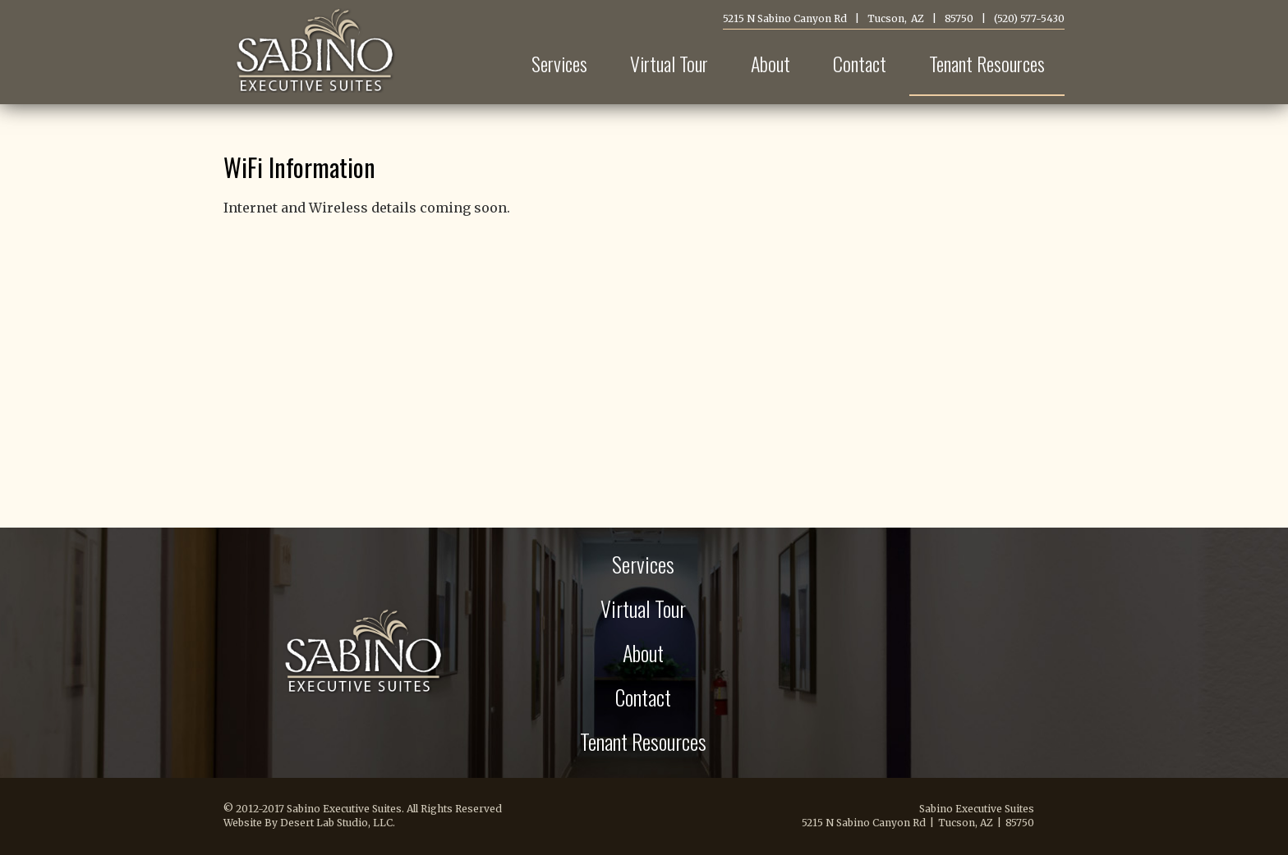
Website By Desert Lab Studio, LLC (308, 822)
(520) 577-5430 (1029, 18)
